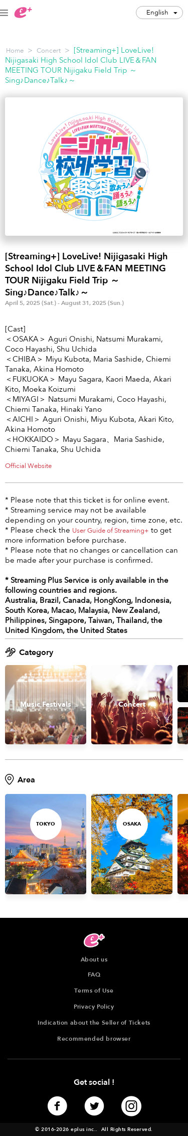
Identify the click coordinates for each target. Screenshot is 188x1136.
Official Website (28, 465)
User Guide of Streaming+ (110, 530)
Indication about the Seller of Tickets (94, 1023)
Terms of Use (93, 991)
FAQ (94, 974)
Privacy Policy (94, 1007)
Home (15, 50)
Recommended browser (93, 1039)
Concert (49, 50)
